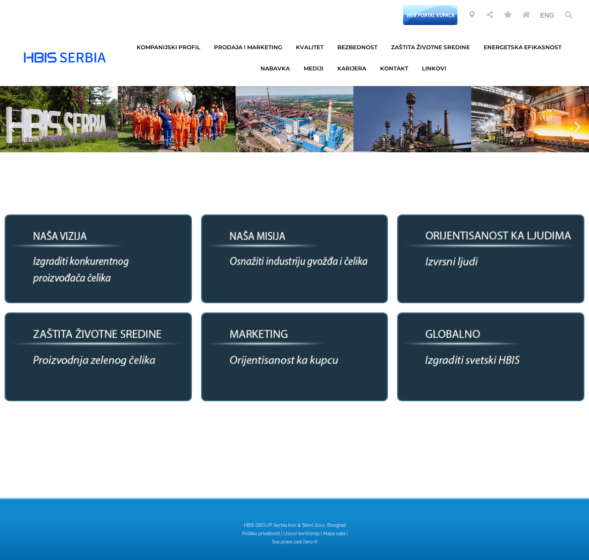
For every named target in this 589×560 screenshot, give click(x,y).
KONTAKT (396, 68)
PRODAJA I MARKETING (250, 47)
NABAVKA (277, 68)
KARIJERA (354, 68)
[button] (568, 15)
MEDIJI (316, 68)
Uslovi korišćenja (301, 533)
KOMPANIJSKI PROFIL (171, 47)
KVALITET (312, 47)
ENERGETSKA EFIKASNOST (525, 47)
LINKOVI (436, 68)
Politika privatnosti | (262, 533)
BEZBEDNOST (359, 47)
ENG (547, 15)
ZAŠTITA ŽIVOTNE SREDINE (432, 47)
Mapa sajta (334, 533)
